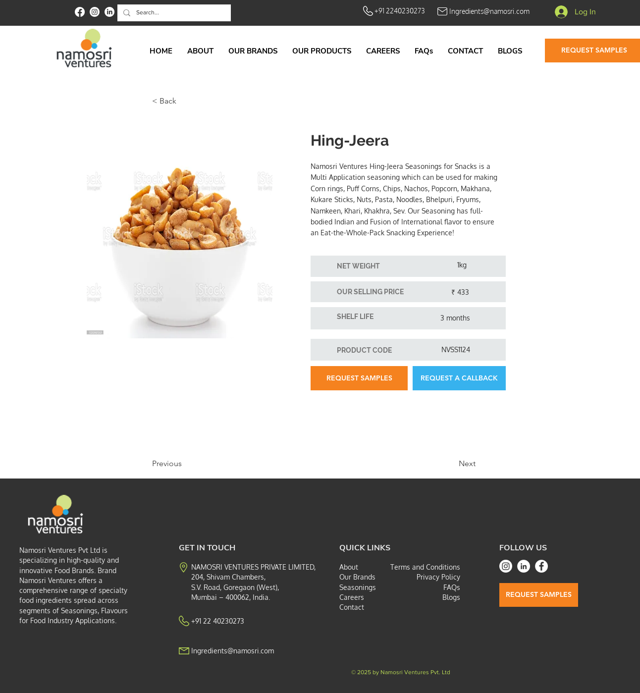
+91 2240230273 (399, 10)
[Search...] (173, 12)
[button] (322, 51)
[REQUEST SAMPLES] (359, 378)
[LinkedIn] (523, 566)
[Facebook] (541, 566)
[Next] (451, 464)
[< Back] (184, 101)
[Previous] (184, 464)
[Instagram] (505, 566)
